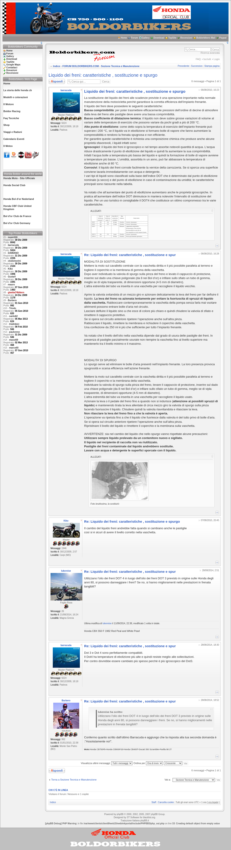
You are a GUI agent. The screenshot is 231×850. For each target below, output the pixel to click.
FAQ (198, 59)
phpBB (120, 814)
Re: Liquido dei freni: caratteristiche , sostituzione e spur (130, 255)
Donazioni (11, 70)
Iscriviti (207, 59)
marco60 (13, 347)
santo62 (13, 316)
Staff (153, 802)
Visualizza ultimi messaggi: (106, 763)
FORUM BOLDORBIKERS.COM (80, 66)
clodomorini (14, 261)
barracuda (13, 245)
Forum (134, 38)
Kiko (10, 269)
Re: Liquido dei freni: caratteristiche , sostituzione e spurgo (132, 521)
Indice (56, 66)
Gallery (146, 38)
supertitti (13, 237)
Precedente (183, 66)
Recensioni (186, 38)
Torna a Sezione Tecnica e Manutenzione (74, 779)
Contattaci (11, 67)
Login (217, 59)
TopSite (172, 38)
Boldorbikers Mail (205, 38)
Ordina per (148, 763)
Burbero (12, 300)
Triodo (12, 308)
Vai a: (167, 779)
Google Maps (13, 64)
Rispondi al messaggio (57, 81)
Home (124, 38)
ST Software (133, 817)
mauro (11, 284)
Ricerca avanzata (210, 52)
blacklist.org (149, 817)
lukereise (66, 571)
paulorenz (14, 332)
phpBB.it (144, 820)
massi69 (13, 340)
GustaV (12, 276)
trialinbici (14, 324)
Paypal (222, 38)
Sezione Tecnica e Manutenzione (120, 66)
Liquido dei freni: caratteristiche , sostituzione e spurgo (103, 75)
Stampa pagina (211, 66)
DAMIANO (13, 253)
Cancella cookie (166, 802)
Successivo (197, 66)
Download (159, 38)
